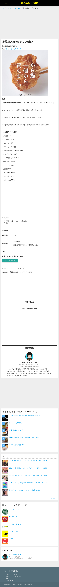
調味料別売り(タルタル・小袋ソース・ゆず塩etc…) (24, 437)
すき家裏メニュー (14, 517)
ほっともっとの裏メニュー (15, 49)
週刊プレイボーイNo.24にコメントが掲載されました (25, 490)
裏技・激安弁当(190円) (16, 430)
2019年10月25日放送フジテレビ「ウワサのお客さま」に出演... (28, 461)
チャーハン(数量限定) (16, 423)
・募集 (6, 578)
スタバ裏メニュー (14, 509)
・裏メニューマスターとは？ (12, 576)
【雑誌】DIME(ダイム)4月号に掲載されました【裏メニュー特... (28, 483)
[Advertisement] (29, 24)
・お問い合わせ (8, 580)
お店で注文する (9, 260)
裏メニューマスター (15, 554)
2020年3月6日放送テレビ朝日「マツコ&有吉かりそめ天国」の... (29, 475)
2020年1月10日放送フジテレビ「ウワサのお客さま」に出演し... (28, 468)
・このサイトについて (10, 574)
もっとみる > (52, 498)
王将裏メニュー (13, 539)
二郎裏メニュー (13, 531)
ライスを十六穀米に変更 (16, 445)
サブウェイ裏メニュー (15, 524)
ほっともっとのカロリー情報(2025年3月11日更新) (24, 415)
